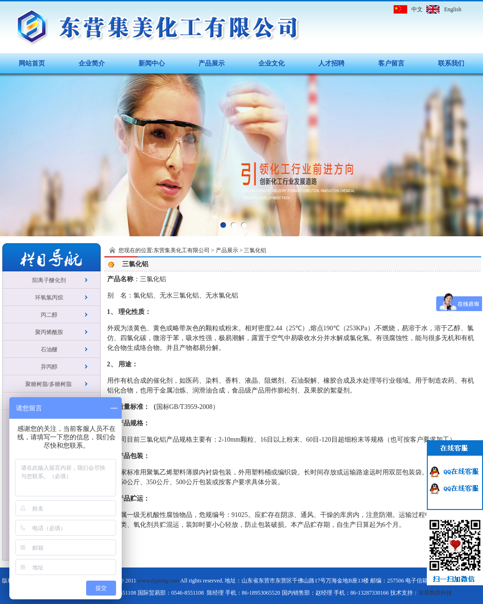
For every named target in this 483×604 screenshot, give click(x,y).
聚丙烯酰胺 (49, 332)
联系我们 (451, 63)
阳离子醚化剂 (49, 280)
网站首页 (32, 63)
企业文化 (271, 63)
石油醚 (49, 349)
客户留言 (391, 63)
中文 (417, 9)
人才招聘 (331, 63)
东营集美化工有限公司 (182, 250)
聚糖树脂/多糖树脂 (49, 384)
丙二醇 (49, 315)
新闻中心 (152, 63)
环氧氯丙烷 (49, 297)
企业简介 (92, 63)
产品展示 (211, 63)
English (452, 9)
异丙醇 (49, 367)
